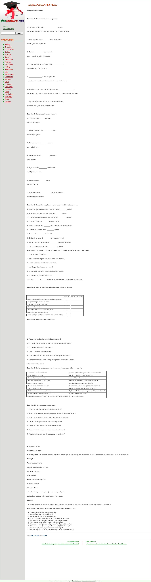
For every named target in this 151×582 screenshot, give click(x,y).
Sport (7, 99)
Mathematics (9, 74)
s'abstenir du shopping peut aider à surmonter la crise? (60, 544)
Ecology (8, 54)
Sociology (8, 97)
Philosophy (9, 87)
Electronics (9, 59)
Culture (7, 52)
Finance (8, 62)
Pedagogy (8, 84)
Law (6, 72)
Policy (7, 92)
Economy (8, 57)
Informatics (9, 69)
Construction (9, 49)
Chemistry (8, 47)
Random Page (8, 29)
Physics (7, 89)
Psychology (9, 94)
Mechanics (9, 77)
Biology (7, 44)
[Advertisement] (88, 330)
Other (7, 82)
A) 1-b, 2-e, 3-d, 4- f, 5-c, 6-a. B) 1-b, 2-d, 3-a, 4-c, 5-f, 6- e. (106, 544)
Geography (9, 64)
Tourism (8, 102)
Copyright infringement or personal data (83, 581)
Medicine (8, 79)
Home (5, 26)
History (7, 67)
